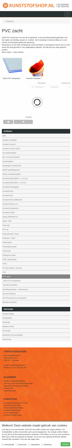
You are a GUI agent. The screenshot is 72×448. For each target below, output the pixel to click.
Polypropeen (7, 242)
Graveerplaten (7, 161)
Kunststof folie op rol (10, 204)
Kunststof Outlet (8, 213)
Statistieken (34, 445)
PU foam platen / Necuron (12, 268)
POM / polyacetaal (9, 259)
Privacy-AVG (8, 388)
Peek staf (6, 225)
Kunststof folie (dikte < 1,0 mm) (14, 183)
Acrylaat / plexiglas (9, 140)
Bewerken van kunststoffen (12, 335)
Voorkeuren (21, 445)
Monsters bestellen (10, 285)
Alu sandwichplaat (9, 153)
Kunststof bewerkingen (12, 410)
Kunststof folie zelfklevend (12, 200)
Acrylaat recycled (8, 144)
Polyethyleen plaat (9, 247)
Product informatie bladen (13, 408)
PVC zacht (6, 277)
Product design (8, 314)
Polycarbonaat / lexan (10, 234)
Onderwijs (6, 322)
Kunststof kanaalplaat (10, 187)
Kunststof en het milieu (12, 405)
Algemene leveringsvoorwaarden (16, 386)
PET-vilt (5, 230)
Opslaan (65, 444)
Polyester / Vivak (8, 238)
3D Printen (6, 331)
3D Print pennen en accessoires (14, 298)
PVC (4, 272)
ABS (4, 136)
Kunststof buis (7, 191)
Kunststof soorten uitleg (12, 415)
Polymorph (6, 251)
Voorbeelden (7, 318)
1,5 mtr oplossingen (11, 413)
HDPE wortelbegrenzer (11, 170)
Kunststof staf (7, 195)
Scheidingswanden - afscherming (15, 289)
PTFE (4, 264)
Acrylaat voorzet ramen (11, 149)
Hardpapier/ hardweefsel (11, 166)
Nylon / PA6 (6, 221)
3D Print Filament (9, 294)
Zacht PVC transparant (11, 281)
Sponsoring (6, 339)
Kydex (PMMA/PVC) (10, 217)
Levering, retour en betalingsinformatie (18, 383)
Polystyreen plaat (8, 255)
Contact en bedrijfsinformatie (14, 381)
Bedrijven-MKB (8, 326)
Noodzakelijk (8, 445)
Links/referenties (10, 391)
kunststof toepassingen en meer (16, 403)
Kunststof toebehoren (10, 208)
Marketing (46, 445)
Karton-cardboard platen (11, 174)
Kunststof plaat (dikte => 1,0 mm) (15, 178)
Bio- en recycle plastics (11, 157)
